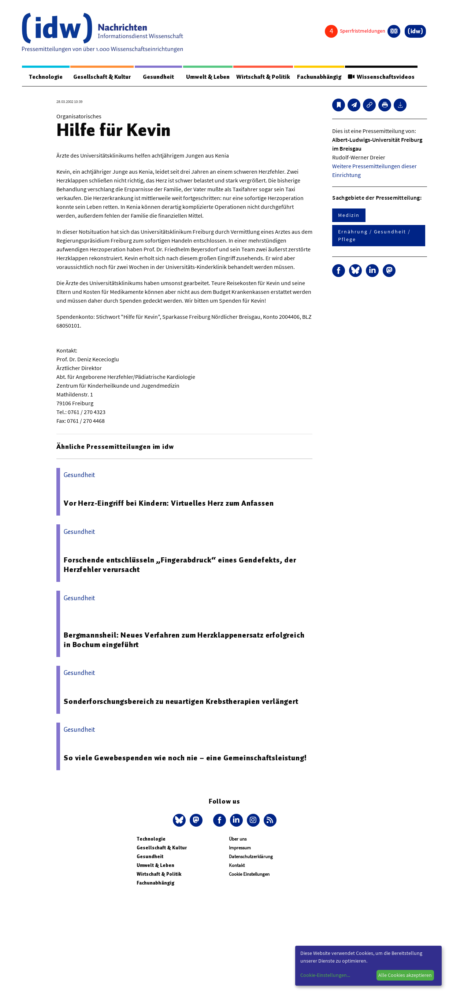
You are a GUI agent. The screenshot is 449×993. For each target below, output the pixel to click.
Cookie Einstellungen (249, 874)
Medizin (348, 215)
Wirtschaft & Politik (263, 77)
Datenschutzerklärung (251, 856)
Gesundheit (158, 77)
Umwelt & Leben (208, 77)
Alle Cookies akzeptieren (405, 975)
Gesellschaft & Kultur (102, 77)
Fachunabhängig (319, 77)
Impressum (240, 848)
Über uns (237, 839)
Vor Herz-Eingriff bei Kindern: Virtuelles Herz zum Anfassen (169, 503)
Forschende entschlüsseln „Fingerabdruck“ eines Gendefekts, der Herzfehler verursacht (180, 564)
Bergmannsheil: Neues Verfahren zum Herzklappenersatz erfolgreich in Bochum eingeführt (184, 640)
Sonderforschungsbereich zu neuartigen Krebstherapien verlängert (181, 701)
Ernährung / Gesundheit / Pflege (374, 235)
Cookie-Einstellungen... (325, 975)
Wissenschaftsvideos (381, 77)
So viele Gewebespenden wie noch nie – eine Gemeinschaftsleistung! (185, 757)
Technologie (46, 77)
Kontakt (237, 865)
